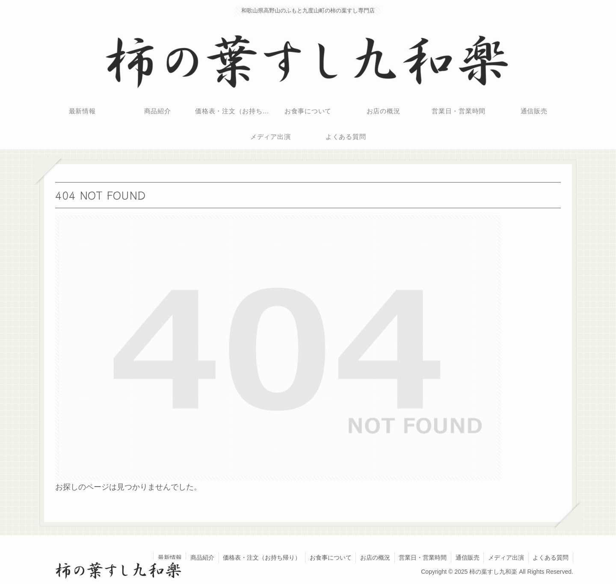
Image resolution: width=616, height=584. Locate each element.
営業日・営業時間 (422, 557)
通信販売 (467, 557)
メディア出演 (506, 557)
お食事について (329, 557)
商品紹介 (200, 557)
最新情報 (167, 557)
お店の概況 (374, 557)
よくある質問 (551, 557)
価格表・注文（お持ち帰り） (260, 557)
